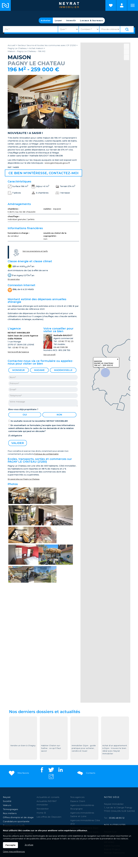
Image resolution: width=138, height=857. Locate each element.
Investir (71, 20)
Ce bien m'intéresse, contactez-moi (43, 173)
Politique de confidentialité (46, 454)
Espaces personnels (121, 5)
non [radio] (59, 414)
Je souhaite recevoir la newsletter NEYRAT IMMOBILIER (39, 421)
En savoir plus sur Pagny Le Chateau (23, 479)
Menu (132, 5)
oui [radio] (25, 414)
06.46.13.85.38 (61, 347)
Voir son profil (49, 355)
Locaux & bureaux (91, 20)
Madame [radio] (39, 370)
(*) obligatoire (15, 435)
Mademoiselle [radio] (63, 370)
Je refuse (29, 845)
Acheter (46, 20)
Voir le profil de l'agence (18, 352)
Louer (58, 20)
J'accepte (10, 845)
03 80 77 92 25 (20, 347)
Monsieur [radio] (18, 370)
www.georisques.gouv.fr (57, 163)
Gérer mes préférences (14, 851)
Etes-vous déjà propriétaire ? (23, 409)
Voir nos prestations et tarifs (35, 251)
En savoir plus (14, 279)
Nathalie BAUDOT (63, 335)
